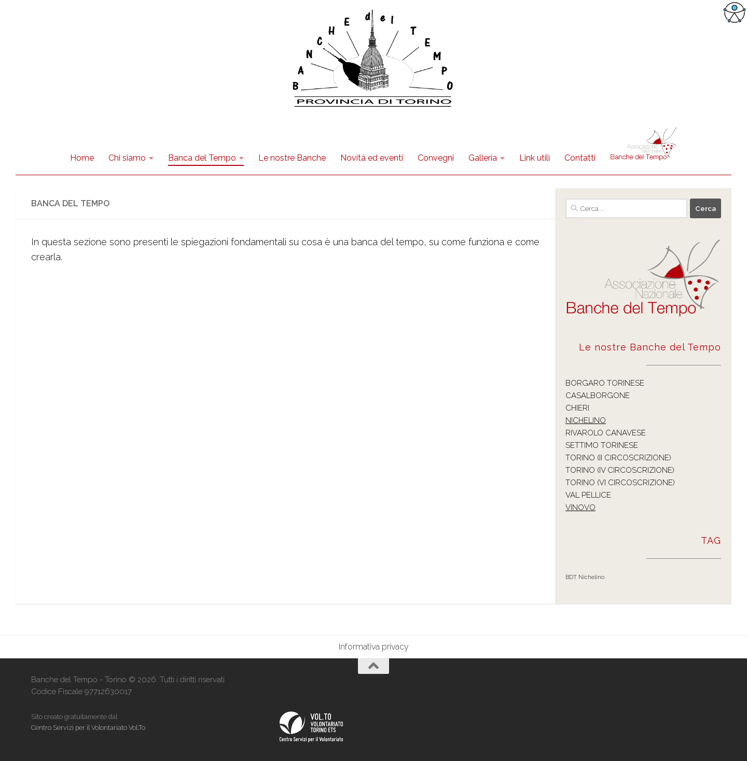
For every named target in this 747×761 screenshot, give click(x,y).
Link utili (534, 158)
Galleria (482, 158)
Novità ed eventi (371, 158)
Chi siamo (127, 158)
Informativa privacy (374, 647)
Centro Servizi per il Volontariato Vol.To (88, 727)
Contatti (580, 158)
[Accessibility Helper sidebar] (734, 12)
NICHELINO (585, 420)
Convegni (436, 158)
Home (82, 158)
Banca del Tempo (202, 158)
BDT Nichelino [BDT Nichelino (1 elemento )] (584, 577)
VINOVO (580, 507)
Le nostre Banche (292, 158)
